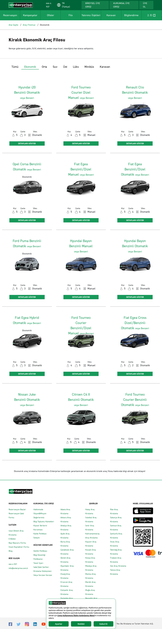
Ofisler (50, 15)
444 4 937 (13, 564)
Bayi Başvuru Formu (17, 543)
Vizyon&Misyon (39, 513)
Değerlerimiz (38, 517)
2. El (151, 15)
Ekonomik (30, 67)
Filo (71, 15)
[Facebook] (10, 624)
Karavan (111, 15)
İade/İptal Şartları (41, 567)
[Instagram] (27, 623)
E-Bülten (12, 539)
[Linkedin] (35, 624)
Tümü (15, 67)
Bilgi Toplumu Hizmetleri (43, 521)
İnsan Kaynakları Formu (19, 547)
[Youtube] (43, 623)
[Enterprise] (21, 4)
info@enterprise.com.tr (18, 568)
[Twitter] (19, 624)
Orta (44, 67)
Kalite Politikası (40, 533)
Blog (10, 551)
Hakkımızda (38, 509)
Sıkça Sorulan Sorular (42, 575)
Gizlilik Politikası (40, 551)
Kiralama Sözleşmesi (42, 571)
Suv (55, 67)
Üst (65, 67)
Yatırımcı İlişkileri (91, 15)
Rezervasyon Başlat (17, 509)
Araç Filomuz (29, 24)
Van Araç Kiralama (118, 566)
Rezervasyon (10, 15)
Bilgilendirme (131, 15)
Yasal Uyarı (38, 563)
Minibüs (89, 67)
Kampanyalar (30, 15)
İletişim (36, 537)
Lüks (76, 67)
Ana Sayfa (13, 24)
